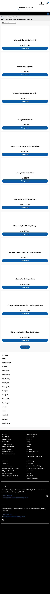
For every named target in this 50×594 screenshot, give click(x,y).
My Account (30, 475)
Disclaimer (30, 471)
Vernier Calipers (7, 444)
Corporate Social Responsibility (35, 468)
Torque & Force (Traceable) (34, 456)
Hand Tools (5, 437)
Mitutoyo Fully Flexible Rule (25, 173)
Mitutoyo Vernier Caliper (25, 120)
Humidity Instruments (8, 454)
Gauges (29, 441)
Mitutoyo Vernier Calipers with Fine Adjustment (25, 252)
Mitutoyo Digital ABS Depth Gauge (25, 199)
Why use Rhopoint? (8, 471)
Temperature (30, 454)
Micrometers (5, 441)
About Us (5, 463)
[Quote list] (41, 3)
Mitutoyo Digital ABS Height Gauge (25, 226)
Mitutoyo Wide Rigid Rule (25, 66)
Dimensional (30, 437)
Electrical (29, 439)
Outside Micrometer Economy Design (25, 93)
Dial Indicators (6, 439)
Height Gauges (6, 449)
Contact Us (30, 463)
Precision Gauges (7, 451)
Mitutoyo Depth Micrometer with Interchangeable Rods (25, 305)
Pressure (29, 449)
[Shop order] (9, 23)
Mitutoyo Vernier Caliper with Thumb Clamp (25, 146)
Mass (28, 446)
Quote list (41, 4)
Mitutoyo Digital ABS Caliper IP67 (25, 40)
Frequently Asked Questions (10, 475)
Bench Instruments (8, 446)
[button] (25, 347)
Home (2, 16)
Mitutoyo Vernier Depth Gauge (25, 279)
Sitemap (29, 473)
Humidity (29, 444)
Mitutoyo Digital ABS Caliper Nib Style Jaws (25, 332)
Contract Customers (8, 466)
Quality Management (8, 473)
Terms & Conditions (32, 478)
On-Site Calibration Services (10, 468)
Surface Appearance (32, 451)
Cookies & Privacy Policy (34, 466)
